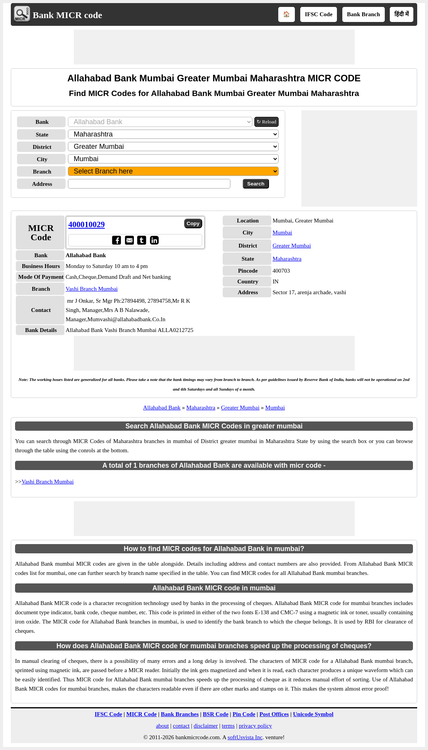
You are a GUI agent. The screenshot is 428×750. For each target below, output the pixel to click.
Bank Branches (180, 714)
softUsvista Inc (245, 737)
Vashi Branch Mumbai (92, 289)
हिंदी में (401, 14)
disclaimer (206, 726)
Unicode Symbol (313, 714)
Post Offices (274, 714)
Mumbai (282, 232)
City (42, 159)
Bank (42, 122)
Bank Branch (363, 14)
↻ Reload (266, 122)
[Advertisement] (214, 47)
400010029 (86, 224)
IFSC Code (318, 14)
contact (181, 726)
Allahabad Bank (162, 407)
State (42, 134)
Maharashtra (286, 259)
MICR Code (141, 714)
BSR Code (215, 714)
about (162, 726)
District (42, 147)
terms (228, 726)
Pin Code (244, 714)
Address (42, 184)
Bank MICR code (67, 15)
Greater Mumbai (291, 246)
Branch (42, 172)
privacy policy (255, 726)
